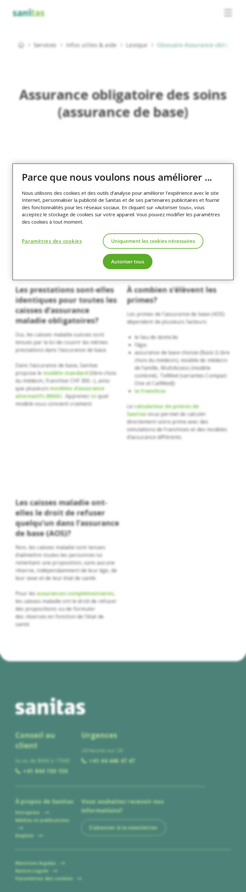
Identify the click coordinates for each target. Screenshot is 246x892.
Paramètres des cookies (52, 241)
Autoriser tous (127, 261)
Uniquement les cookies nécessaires (153, 241)
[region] (123, 221)
